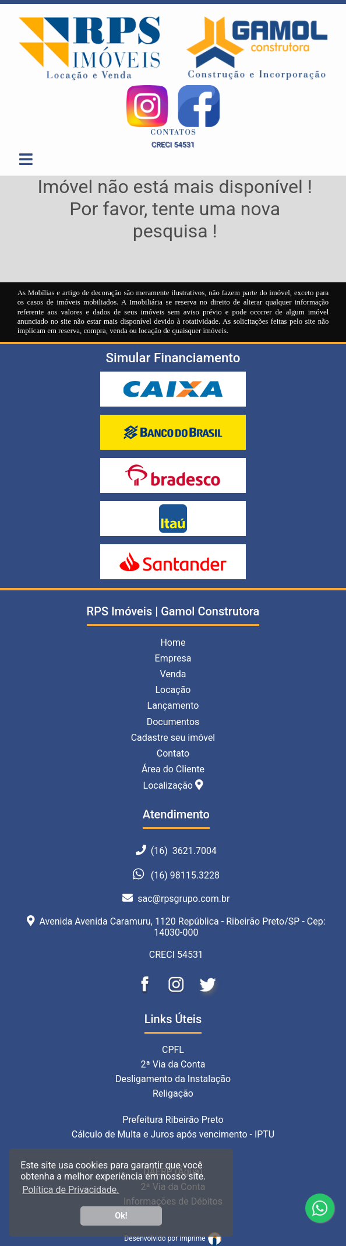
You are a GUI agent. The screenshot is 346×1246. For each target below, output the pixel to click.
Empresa (173, 658)
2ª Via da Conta (173, 1064)
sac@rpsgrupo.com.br (176, 898)
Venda (173, 674)
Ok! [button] (121, 1216)
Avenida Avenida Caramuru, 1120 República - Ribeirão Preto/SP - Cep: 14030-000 (176, 927)
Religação (173, 1093)
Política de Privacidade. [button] (70, 1189)
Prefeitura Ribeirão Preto (173, 1119)
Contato (173, 753)
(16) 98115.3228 (185, 875)
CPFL (173, 1049)
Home (172, 642)
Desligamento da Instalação (173, 1078)
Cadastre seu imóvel (173, 737)
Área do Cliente (173, 769)
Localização (173, 785)
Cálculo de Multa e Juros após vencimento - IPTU (173, 1134)
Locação (172, 689)
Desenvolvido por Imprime (172, 1238)
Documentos (173, 721)
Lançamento (173, 705)
